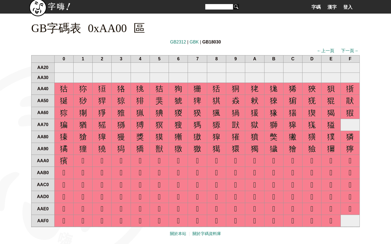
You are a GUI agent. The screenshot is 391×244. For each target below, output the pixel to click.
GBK (194, 42)
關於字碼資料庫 (207, 234)
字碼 (316, 7)
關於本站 (178, 234)
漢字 (332, 7)
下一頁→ (349, 50)
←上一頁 (325, 50)
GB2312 (178, 42)
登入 (347, 7)
